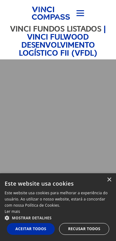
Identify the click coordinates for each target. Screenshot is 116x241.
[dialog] (58, 207)
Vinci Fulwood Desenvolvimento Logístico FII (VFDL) (58, 45)
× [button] (109, 180)
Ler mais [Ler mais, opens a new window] (12, 211)
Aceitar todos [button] (30, 228)
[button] (58, 218)
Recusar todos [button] (84, 228)
